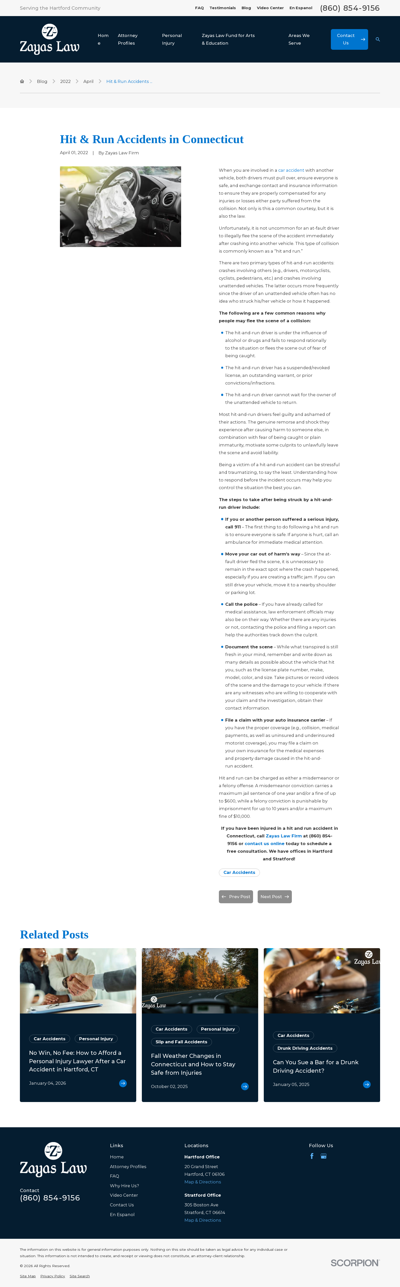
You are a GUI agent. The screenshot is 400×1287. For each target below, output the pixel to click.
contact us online (264, 843)
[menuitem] (28, 1276)
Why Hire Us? (124, 1185)
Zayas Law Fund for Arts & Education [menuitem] (228, 39)
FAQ (199, 8)
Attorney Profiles (128, 1166)
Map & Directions (202, 1181)
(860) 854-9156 (350, 8)
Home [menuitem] (103, 39)
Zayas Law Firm (284, 835)
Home (117, 1156)
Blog (246, 8)
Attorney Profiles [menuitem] (128, 39)
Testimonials (222, 8)
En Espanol (301, 8)
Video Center (270, 8)
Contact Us (122, 1204)
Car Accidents (239, 872)
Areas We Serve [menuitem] (299, 39)
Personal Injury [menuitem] (172, 39)
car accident (291, 170)
